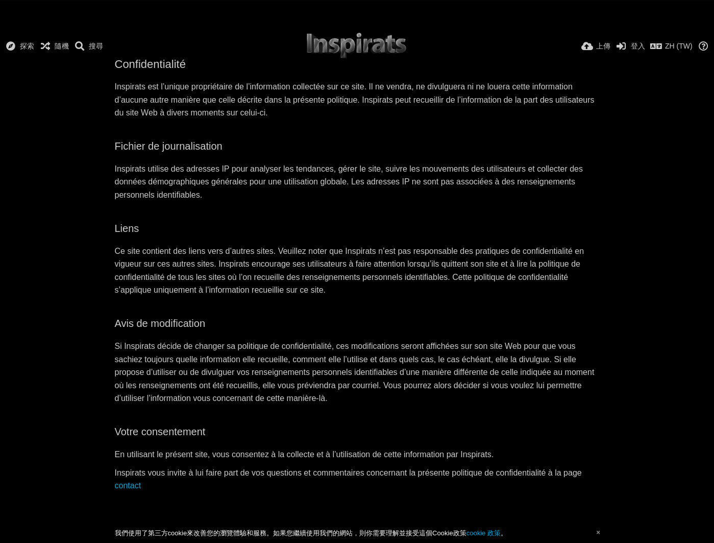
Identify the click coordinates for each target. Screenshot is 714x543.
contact (128, 485)
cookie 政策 (483, 533)
